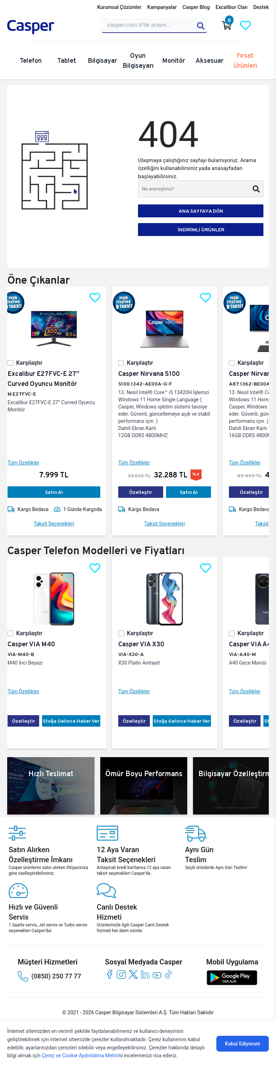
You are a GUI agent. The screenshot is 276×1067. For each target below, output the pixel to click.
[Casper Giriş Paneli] (264, 25)
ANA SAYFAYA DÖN (201, 211)
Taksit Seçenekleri (60, 524)
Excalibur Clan (232, 7)
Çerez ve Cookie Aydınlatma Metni (80, 1055)
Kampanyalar (162, 7)
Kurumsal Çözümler (119, 7)
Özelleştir (146, 492)
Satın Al (60, 492)
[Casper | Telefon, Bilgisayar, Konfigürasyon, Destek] (50, 27)
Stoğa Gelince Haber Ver (77, 721)
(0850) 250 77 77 (49, 976)
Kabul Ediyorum (242, 1044)
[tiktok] (168, 974)
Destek (261, 7)
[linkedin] (145, 974)
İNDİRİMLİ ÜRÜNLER (201, 229)
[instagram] (121, 974)
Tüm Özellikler (29, 463)
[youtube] (156, 974)
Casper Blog (196, 7)
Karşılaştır (35, 362)
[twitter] (133, 974)
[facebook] (109, 974)
